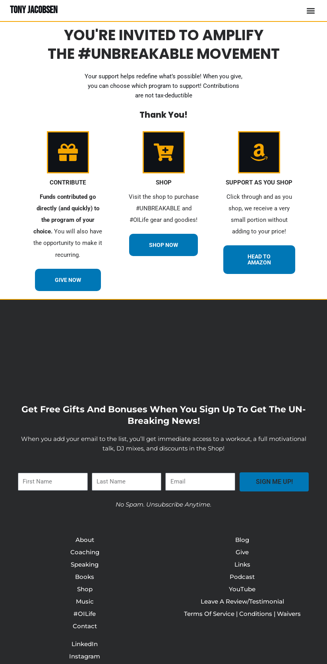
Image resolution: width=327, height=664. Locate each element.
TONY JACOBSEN (34, 10)
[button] (310, 10)
